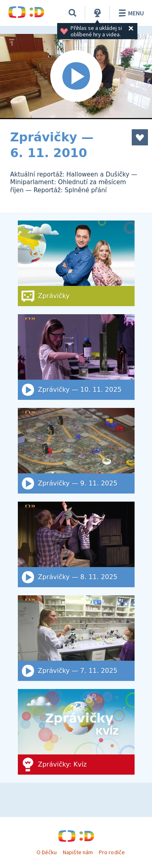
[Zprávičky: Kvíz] (76, 732)
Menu (130, 13)
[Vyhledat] (72, 13)
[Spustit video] (76, 76)
